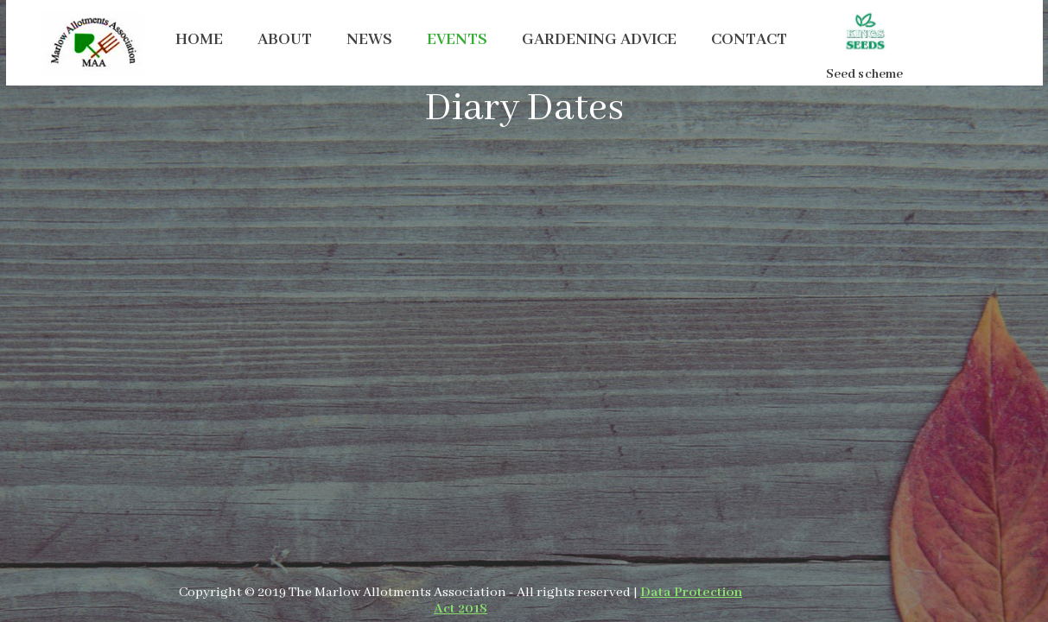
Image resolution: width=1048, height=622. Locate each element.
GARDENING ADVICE (599, 39)
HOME (199, 39)
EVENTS (457, 39)
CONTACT (749, 39)
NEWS (369, 39)
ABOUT (284, 39)
